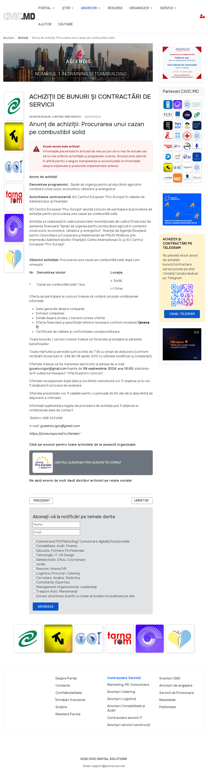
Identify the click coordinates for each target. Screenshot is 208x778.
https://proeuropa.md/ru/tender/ (54, 433)
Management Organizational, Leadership (66, 587)
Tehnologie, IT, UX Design (55, 555)
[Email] (56, 532)
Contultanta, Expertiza (53, 582)
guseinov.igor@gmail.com (48, 368)
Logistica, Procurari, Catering (58, 573)
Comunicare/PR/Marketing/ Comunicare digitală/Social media (82, 541)
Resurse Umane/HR (51, 569)
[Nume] (56, 524)
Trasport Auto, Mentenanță (56, 591)
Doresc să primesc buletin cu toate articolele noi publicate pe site (85, 596)
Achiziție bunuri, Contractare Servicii (55, 116)
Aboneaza (45, 606)
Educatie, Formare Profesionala (60, 550)
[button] (47, 8)
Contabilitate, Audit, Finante (56, 546)
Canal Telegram (182, 314)
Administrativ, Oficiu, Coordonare (61, 560)
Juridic (41, 564)
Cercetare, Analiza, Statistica (58, 578)
